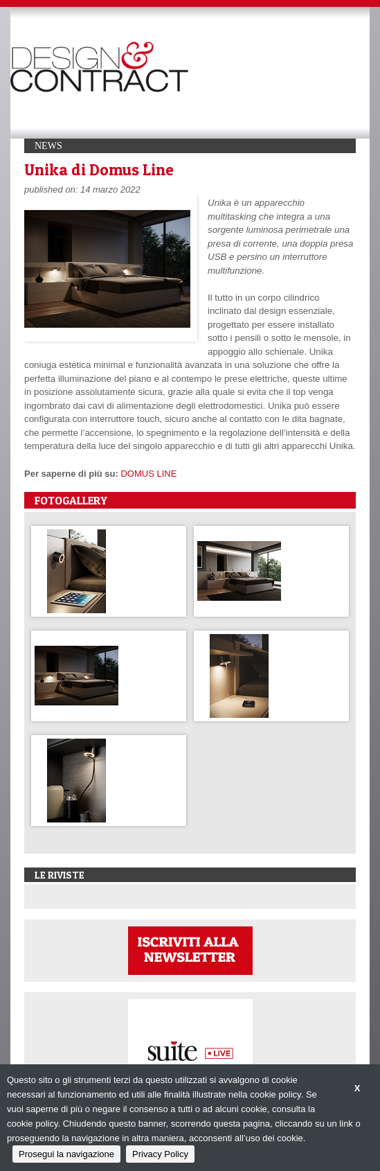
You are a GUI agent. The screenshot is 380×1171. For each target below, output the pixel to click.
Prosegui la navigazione (66, 1154)
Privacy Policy (160, 1154)
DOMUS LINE (148, 473)
